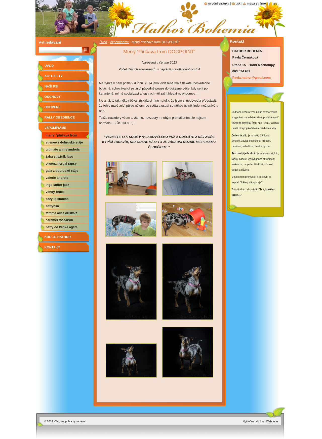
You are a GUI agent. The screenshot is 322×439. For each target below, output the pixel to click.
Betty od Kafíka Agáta (62, 227)
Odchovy (53, 97)
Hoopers (53, 107)
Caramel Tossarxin (59, 220)
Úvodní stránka (218, 3)
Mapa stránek (256, 3)
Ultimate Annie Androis (63, 149)
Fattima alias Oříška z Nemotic (61, 214)
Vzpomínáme (119, 42)
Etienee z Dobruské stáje (64, 142)
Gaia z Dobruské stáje (62, 170)
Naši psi (51, 86)
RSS (275, 3)
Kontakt (52, 247)
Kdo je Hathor (58, 237)
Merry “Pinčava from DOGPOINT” (61, 136)
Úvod (103, 42)
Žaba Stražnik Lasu (59, 156)
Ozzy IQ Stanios (57, 199)
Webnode (272, 421)
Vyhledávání (50, 42)
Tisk (238, 3)
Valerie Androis (57, 178)
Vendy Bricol (55, 192)
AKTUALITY (54, 76)
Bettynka (52, 206)
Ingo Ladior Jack (57, 185)
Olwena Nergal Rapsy (61, 163)
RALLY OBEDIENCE (60, 117)
